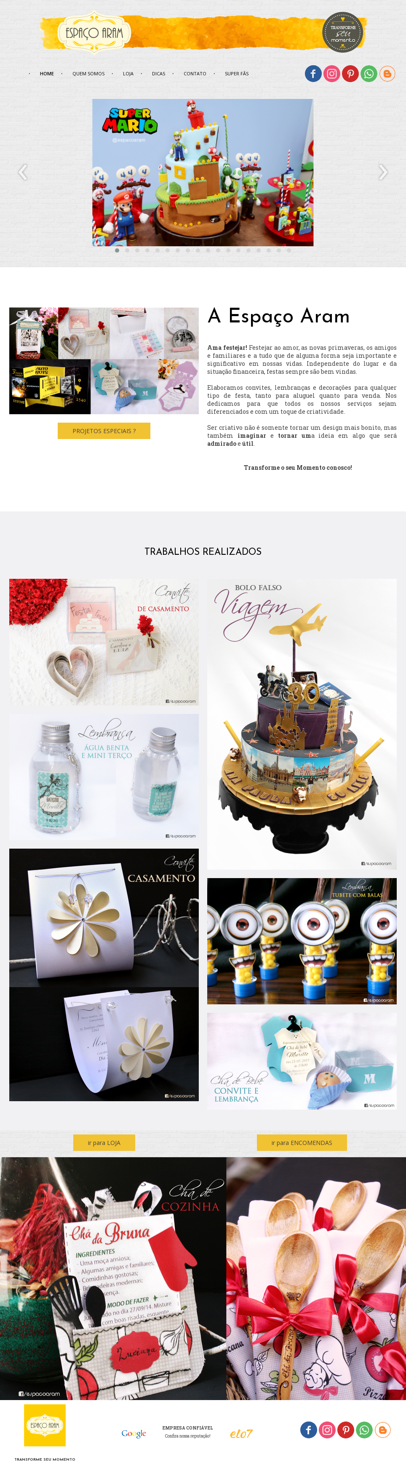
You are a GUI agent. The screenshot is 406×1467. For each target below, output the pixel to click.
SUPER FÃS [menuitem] (236, 73)
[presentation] (23, 172)
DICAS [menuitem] (158, 73)
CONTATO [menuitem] (195, 73)
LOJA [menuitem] (128, 73)
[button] (117, 250)
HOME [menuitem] (47, 73)
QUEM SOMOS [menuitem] (88, 73)
